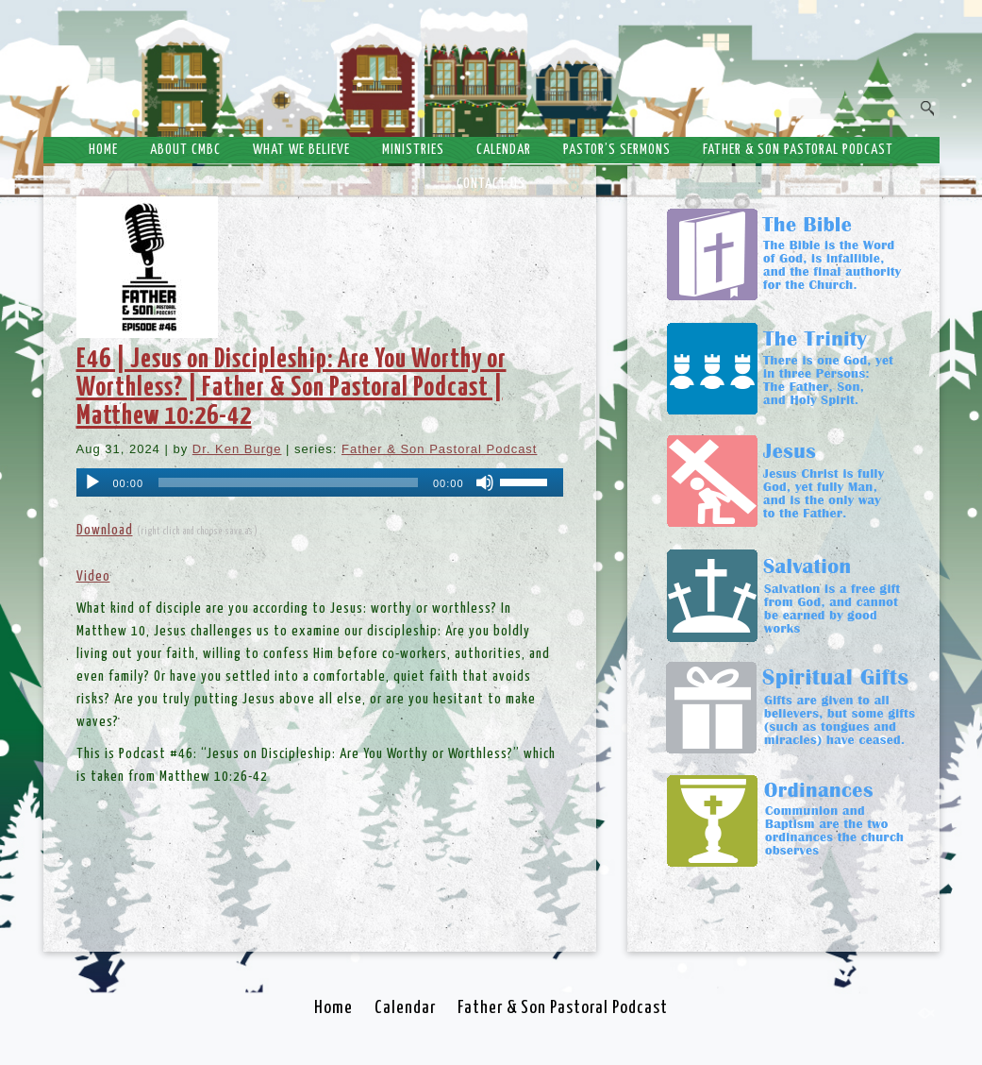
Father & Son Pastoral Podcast (798, 150)
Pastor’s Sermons (617, 150)
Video (93, 576)
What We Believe (301, 150)
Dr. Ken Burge (237, 449)
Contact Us (491, 184)
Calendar (503, 150)
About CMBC (185, 150)
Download (104, 530)
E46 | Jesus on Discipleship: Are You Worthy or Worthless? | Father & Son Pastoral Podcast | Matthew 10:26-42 (291, 388)
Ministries (413, 150)
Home (103, 150)
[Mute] (484, 482)
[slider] (288, 482)
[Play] (92, 482)
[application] (319, 482)
